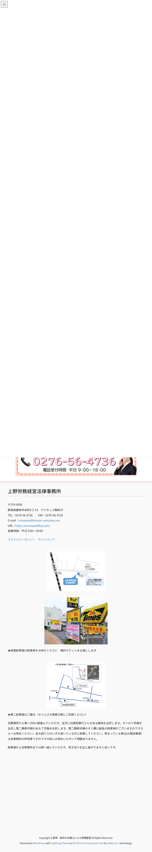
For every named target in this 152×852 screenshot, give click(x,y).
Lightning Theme (60, 843)
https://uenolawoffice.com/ (32, 526)
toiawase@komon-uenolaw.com (39, 520)
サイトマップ (46, 539)
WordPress (39, 843)
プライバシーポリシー (21, 539)
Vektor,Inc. (113, 843)
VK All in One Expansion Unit (88, 843)
